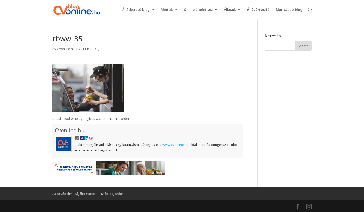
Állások (230, 10)
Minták (167, 10)
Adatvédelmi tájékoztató (73, 193)
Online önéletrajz (198, 10)
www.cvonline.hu (175, 144)
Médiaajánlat (112, 193)
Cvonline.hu (66, 49)
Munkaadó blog (289, 10)
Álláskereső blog (136, 10)
